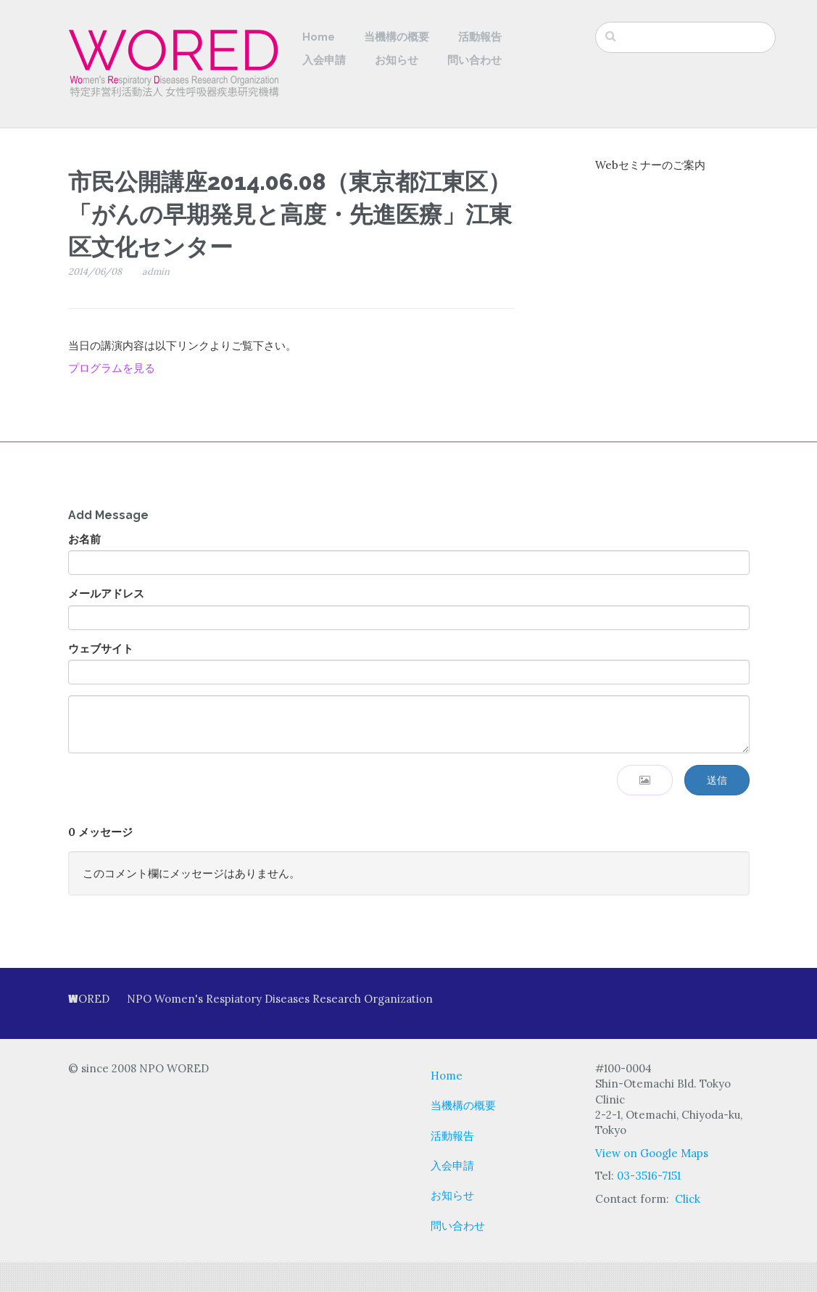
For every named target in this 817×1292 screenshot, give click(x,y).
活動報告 (480, 37)
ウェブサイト (100, 648)
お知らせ (396, 60)
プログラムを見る (111, 368)
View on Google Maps (651, 1153)
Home (318, 37)
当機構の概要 (396, 37)
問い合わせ (474, 60)
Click (687, 1199)
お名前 (84, 539)
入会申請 (324, 60)
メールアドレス (106, 593)
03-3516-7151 (649, 1176)
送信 (717, 780)
